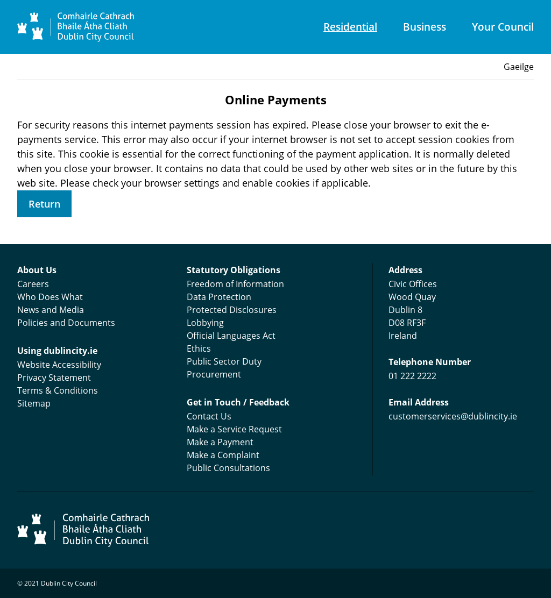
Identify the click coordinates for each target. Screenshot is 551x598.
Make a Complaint (223, 455)
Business (424, 27)
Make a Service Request (234, 429)
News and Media (50, 310)
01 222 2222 (412, 376)
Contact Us (209, 416)
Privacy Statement (54, 377)
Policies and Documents (66, 323)
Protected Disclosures (232, 310)
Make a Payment (220, 442)
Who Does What (50, 297)
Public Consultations (228, 468)
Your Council (503, 27)
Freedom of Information (235, 284)
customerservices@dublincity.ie (452, 416)
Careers (33, 284)
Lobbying (205, 323)
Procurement (214, 374)
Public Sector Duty (224, 361)
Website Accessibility (59, 365)
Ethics (199, 348)
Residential (350, 27)
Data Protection (219, 297)
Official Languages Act (231, 335)
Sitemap (34, 403)
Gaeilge (519, 67)
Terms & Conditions (57, 390)
